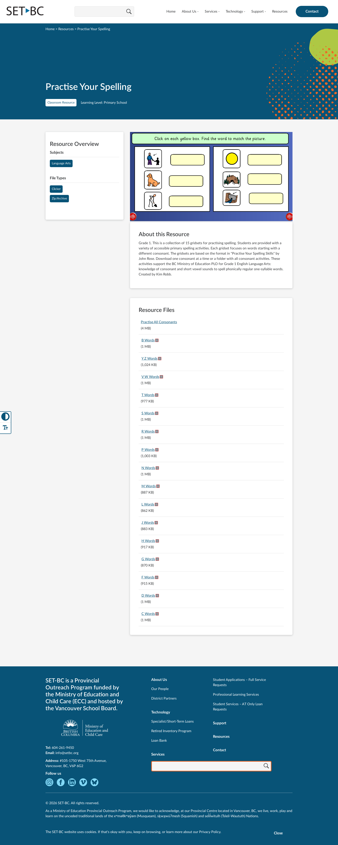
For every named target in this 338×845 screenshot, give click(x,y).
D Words (148, 595)
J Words (147, 522)
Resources (280, 11)
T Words (147, 395)
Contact (312, 11)
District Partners (164, 698)
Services (211, 11)
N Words (148, 468)
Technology (234, 11)
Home (171, 11)
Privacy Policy (209, 832)
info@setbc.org (66, 753)
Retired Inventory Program (171, 731)
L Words (147, 504)
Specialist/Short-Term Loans (172, 721)
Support (257, 11)
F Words (147, 577)
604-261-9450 (63, 747)
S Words (147, 413)
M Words (148, 486)
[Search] (129, 12)
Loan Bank (159, 740)
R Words (148, 431)
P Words (148, 449)
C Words (148, 614)
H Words (148, 541)
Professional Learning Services (236, 694)
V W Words (150, 377)
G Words (148, 559)
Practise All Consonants (159, 322)
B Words (148, 340)
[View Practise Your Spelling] (211, 177)
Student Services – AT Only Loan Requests (238, 706)
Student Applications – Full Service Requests (239, 682)
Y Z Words (149, 358)
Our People (160, 689)
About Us (189, 11)
